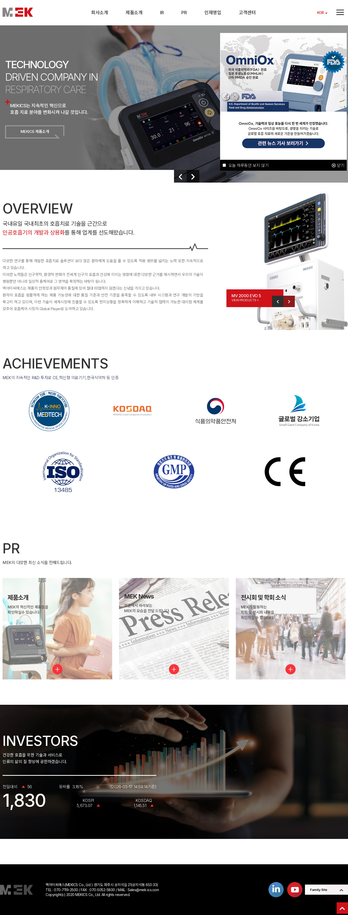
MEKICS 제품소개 (35, 131)
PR (184, 12)
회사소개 (99, 12)
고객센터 (247, 12)
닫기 (338, 165)
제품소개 (134, 12)
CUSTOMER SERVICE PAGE (317, 892)
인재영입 (212, 12)
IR (162, 12)
